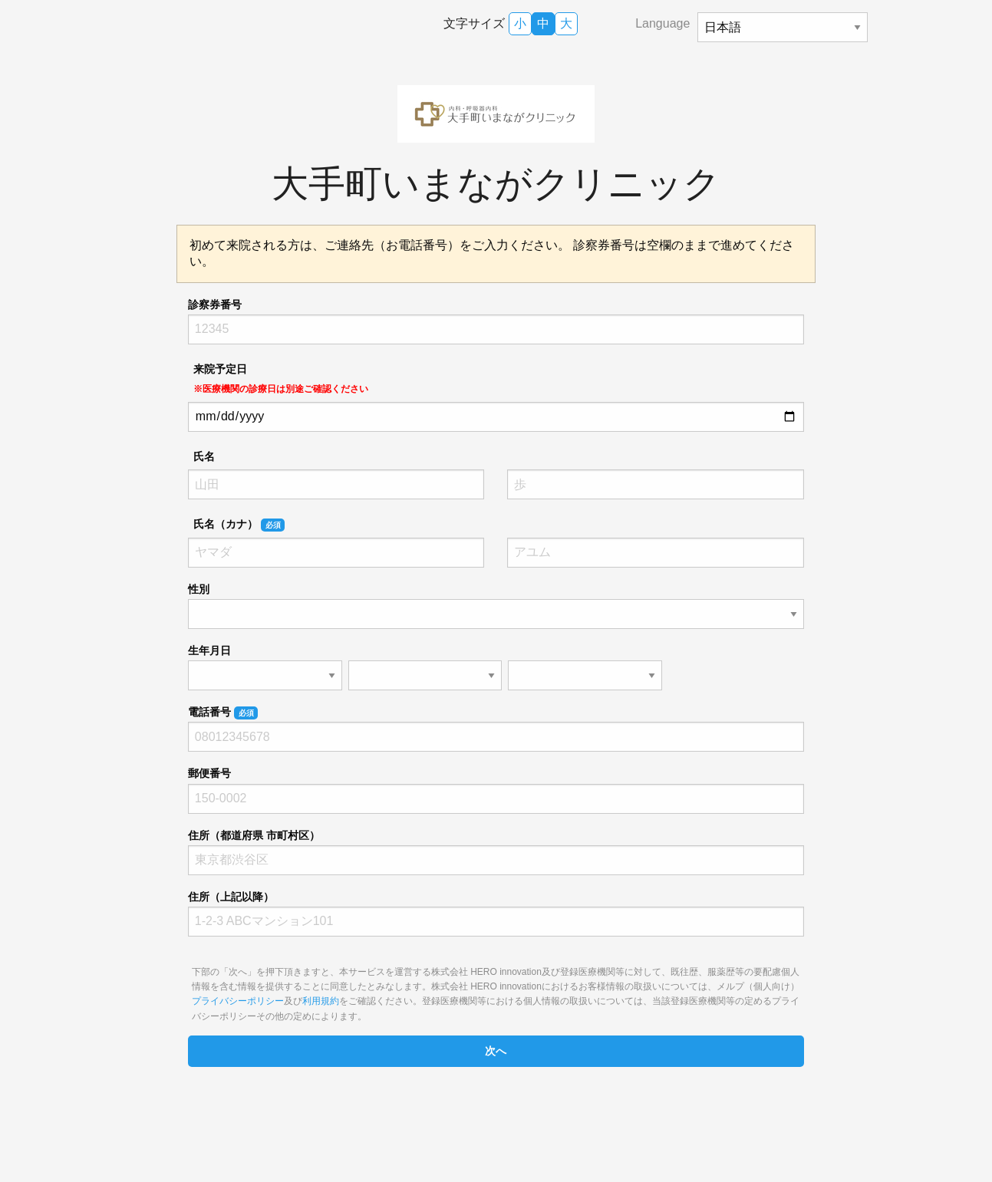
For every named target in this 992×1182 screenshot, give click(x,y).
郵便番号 (209, 773)
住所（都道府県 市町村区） (254, 835)
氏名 (204, 456)
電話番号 (223, 712)
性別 (198, 589)
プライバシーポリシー (238, 1001)
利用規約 (320, 1001)
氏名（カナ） (239, 525)
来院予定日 (280, 378)
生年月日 (209, 650)
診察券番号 (215, 304)
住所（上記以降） (231, 897)
